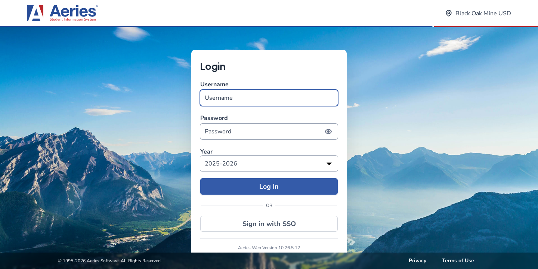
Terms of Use (458, 260)
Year (206, 152)
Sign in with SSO (269, 223)
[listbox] (269, 163)
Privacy (417, 260)
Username (269, 93)
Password (269, 126)
